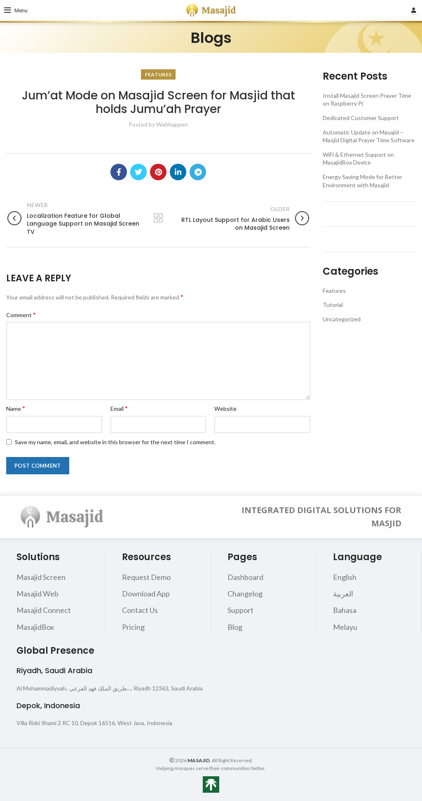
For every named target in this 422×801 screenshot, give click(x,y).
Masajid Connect (43, 610)
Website (225, 408)
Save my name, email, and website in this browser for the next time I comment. (115, 441)
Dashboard (245, 577)
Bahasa (344, 610)
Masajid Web (37, 593)
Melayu (345, 626)
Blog (234, 626)
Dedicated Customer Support (361, 117)
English (344, 577)
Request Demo (146, 577)
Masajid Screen (41, 577)
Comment (21, 314)
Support (240, 610)
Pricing (133, 626)
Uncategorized (342, 319)
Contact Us (140, 610)
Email (119, 408)
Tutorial (333, 304)
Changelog (245, 593)
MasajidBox (35, 626)
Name (15, 408)
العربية (343, 593)
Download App (146, 593)
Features (158, 74)
